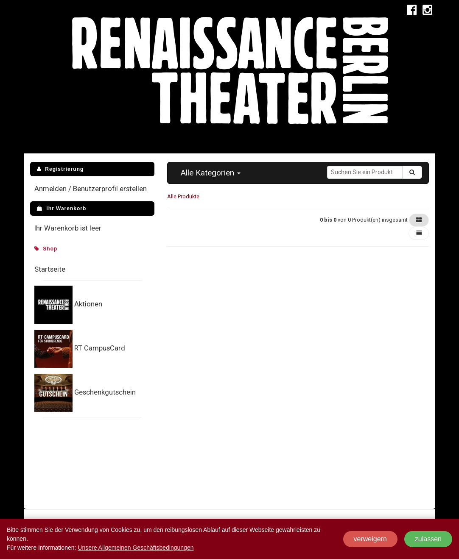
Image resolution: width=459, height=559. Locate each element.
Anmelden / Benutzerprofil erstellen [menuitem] (90, 188)
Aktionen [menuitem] (88, 304)
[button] (210, 173)
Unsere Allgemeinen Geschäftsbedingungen (135, 547)
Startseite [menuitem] (49, 269)
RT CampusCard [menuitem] (99, 348)
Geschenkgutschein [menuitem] (105, 392)
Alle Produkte (183, 196)
